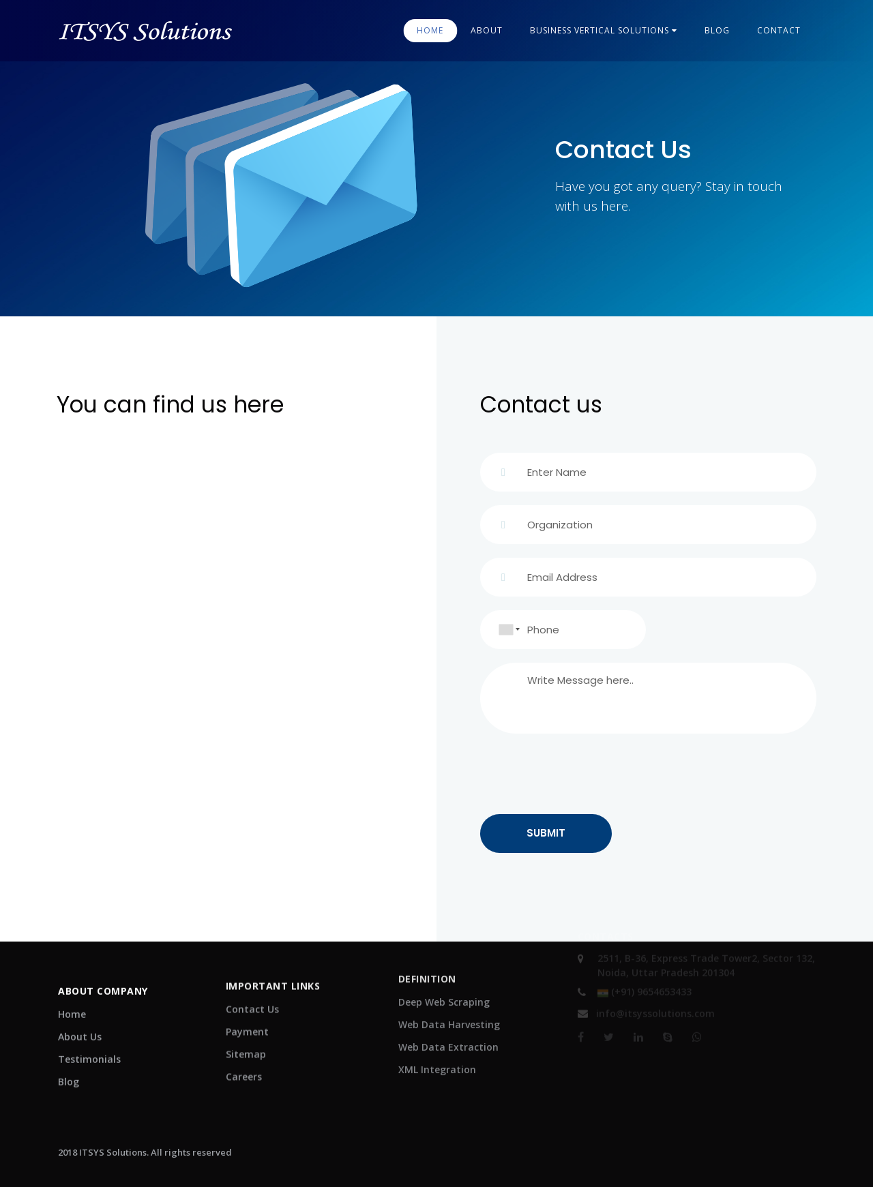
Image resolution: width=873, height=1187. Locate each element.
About (487, 30)
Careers (244, 1060)
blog (717, 30)
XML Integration (437, 1051)
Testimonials (89, 1049)
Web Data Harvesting (449, 1006)
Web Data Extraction (448, 1028)
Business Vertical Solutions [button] (603, 30)
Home (430, 30)
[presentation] (583, 773)
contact (779, 30)
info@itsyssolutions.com (646, 1006)
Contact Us (252, 993)
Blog (68, 1072)
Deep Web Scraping (444, 983)
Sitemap (246, 1038)
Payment (247, 1015)
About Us (80, 1027)
